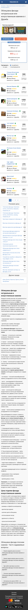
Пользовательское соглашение (14, 596)
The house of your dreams (14, 148)
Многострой (10, 176)
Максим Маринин (12, 86)
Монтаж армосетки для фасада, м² (12, 227)
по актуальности (15, 67)
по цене (5, 67)
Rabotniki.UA (14, 2)
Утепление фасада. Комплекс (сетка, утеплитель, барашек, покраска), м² (11, 208)
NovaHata (9, 188)
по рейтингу (15, 65)
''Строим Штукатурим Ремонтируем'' (13, 73)
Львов (21, 279)
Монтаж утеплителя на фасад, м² (12, 223)
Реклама (14, 592)
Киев (4, 279)
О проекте (20, 598)
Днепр (8, 279)
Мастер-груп (10, 135)
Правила (14, 594)
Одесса (17, 279)
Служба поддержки (10, 598)
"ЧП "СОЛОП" (10, 123)
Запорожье (6, 281)
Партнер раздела (7, 25)
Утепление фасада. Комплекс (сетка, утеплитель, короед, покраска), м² (11, 214)
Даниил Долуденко (12, 98)
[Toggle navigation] (2, 2)
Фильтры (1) (7, 39)
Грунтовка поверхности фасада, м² (12, 219)
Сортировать (4, 65)
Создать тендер (21, 39)
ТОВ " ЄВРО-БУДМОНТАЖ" (11, 163)
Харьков (12, 279)
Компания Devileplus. (13, 111)
